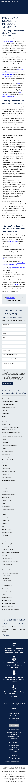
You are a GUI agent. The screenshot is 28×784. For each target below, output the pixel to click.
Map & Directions (14, 738)
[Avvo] (12, 758)
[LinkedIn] (18, 758)
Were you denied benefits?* (9, 359)
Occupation (5, 346)
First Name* (6, 324)
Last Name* (6, 329)
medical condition (8, 76)
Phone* (4, 333)
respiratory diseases (8, 41)
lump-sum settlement (8, 96)
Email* (4, 337)
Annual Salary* (6, 350)
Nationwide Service (14, 718)
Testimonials (14, 721)
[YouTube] (15, 758)
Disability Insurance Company (10, 354)
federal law (17, 284)
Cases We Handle (14, 713)
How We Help (14, 716)
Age (4, 341)
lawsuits (5, 259)
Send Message (7, 383)
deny (18, 83)
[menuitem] (14, 398)
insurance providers (8, 74)
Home (14, 711)
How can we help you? (8, 363)
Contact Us (14, 725)
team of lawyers (13, 241)
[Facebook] (9, 758)
